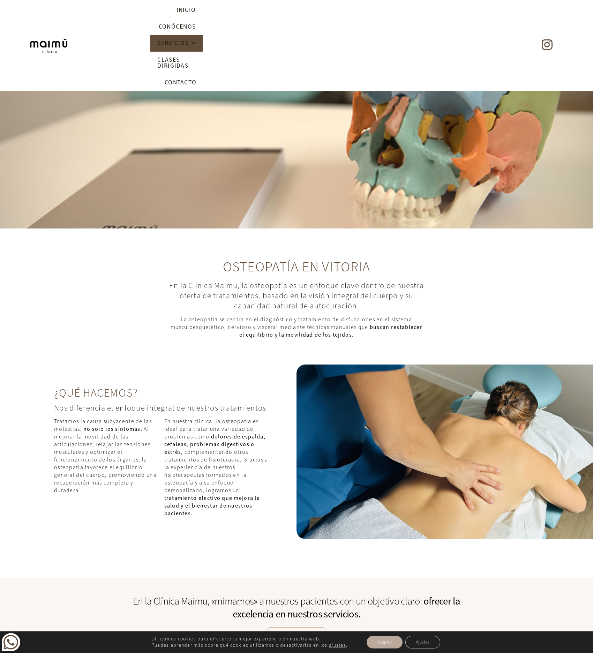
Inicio (263, 12)
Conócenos (306, 12)
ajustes (337, 645)
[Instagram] (547, 10)
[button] (359, 12)
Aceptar (384, 642)
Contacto (478, 12)
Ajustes (423, 642)
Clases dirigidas (420, 12)
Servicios (359, 12)
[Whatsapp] (11, 646)
